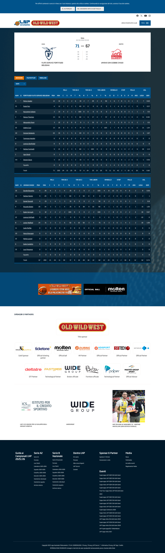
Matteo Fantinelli (28, 149)
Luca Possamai (28, 249)
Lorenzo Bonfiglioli (29, 144)
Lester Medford (28, 223)
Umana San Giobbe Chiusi (112, 63)
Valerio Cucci (27, 128)
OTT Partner (33, 377)
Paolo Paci (26, 106)
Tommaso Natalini (29, 138)
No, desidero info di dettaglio (89, 8)
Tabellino (43, 78)
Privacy (84, 545)
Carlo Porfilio (27, 228)
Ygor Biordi (26, 154)
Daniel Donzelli (28, 201)
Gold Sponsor (23, 356)
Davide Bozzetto (28, 191)
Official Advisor (131, 377)
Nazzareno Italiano (29, 112)
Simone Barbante (29, 133)
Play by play (31, 78)
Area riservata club (129, 23)
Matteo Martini (28, 196)
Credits (121, 545)
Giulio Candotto (28, 244)
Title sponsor (82, 337)
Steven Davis (27, 160)
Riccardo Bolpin (28, 207)
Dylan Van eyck (28, 212)
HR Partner (82, 356)
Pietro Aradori (27, 101)
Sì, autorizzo (67, 8)
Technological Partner (53, 377)
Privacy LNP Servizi (93, 545)
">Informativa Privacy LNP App (109, 545)
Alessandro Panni (28, 122)
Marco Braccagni (28, 233)
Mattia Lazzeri (27, 239)
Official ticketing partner (43, 357)
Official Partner (102, 356)
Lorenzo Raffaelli (28, 217)
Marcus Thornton (28, 117)
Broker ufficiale (72, 377)
